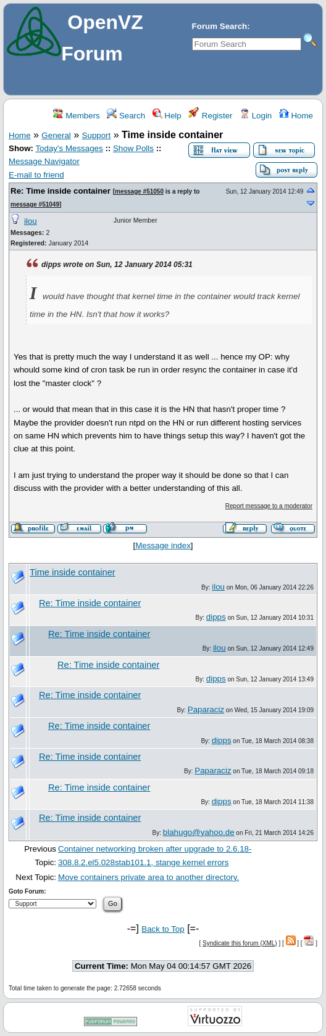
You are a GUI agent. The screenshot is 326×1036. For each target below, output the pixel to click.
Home (296, 115)
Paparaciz (206, 709)
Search (126, 115)
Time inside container (72, 572)
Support (96, 135)
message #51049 (34, 204)
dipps (216, 617)
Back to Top (162, 929)
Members (76, 115)
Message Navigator (44, 161)
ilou (30, 221)
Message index (163, 545)
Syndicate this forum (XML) (240, 943)
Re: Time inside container (60, 190)
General (55, 135)
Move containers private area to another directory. (148, 877)
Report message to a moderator (268, 506)
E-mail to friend (36, 174)
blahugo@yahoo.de (199, 832)
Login (256, 115)
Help (167, 115)
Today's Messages (68, 148)
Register (210, 115)
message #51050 (139, 191)
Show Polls (133, 148)
